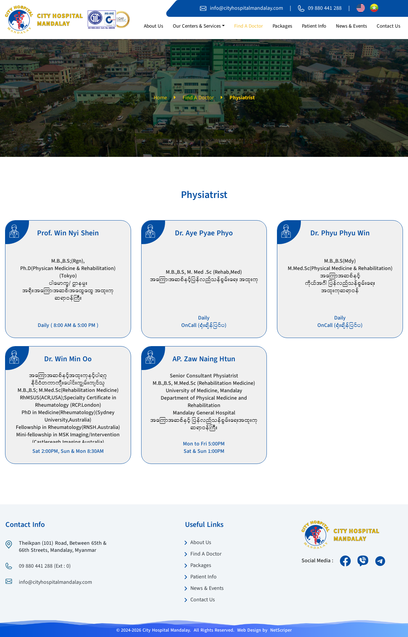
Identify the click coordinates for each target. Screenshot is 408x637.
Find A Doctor (198, 98)
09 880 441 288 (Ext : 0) (45, 566)
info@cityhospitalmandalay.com (246, 8)
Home (160, 98)
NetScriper (281, 630)
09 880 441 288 (325, 8)
